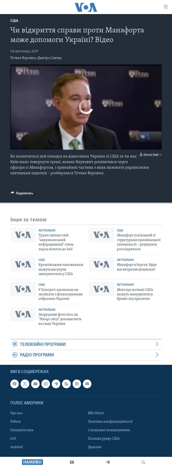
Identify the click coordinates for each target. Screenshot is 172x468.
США (14, 21)
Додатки (94, 447)
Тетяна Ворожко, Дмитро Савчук (36, 58)
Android (16, 447)
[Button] (22, 194)
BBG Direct (96, 413)
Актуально (47, 230)
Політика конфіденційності (110, 422)
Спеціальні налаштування (109, 430)
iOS (13, 439)
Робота (15, 422)
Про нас (16, 413)
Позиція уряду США (104, 439)
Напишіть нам (21, 430)
